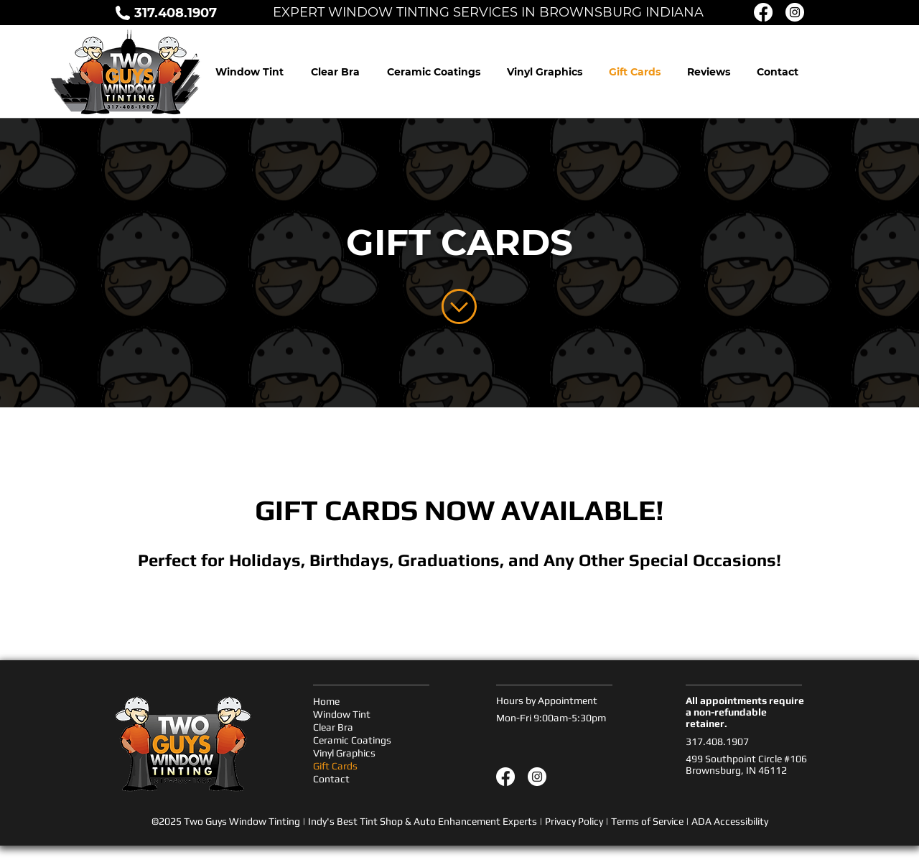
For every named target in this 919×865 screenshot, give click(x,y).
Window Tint (341, 714)
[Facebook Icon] (763, 12)
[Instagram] (537, 776)
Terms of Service (647, 821)
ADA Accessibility (729, 821)
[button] (708, 72)
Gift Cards (335, 766)
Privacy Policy (574, 821)
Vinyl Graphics (344, 753)
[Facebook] (505, 776)
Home (326, 701)
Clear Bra (333, 727)
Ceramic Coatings (352, 740)
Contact (331, 779)
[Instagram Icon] (794, 12)
